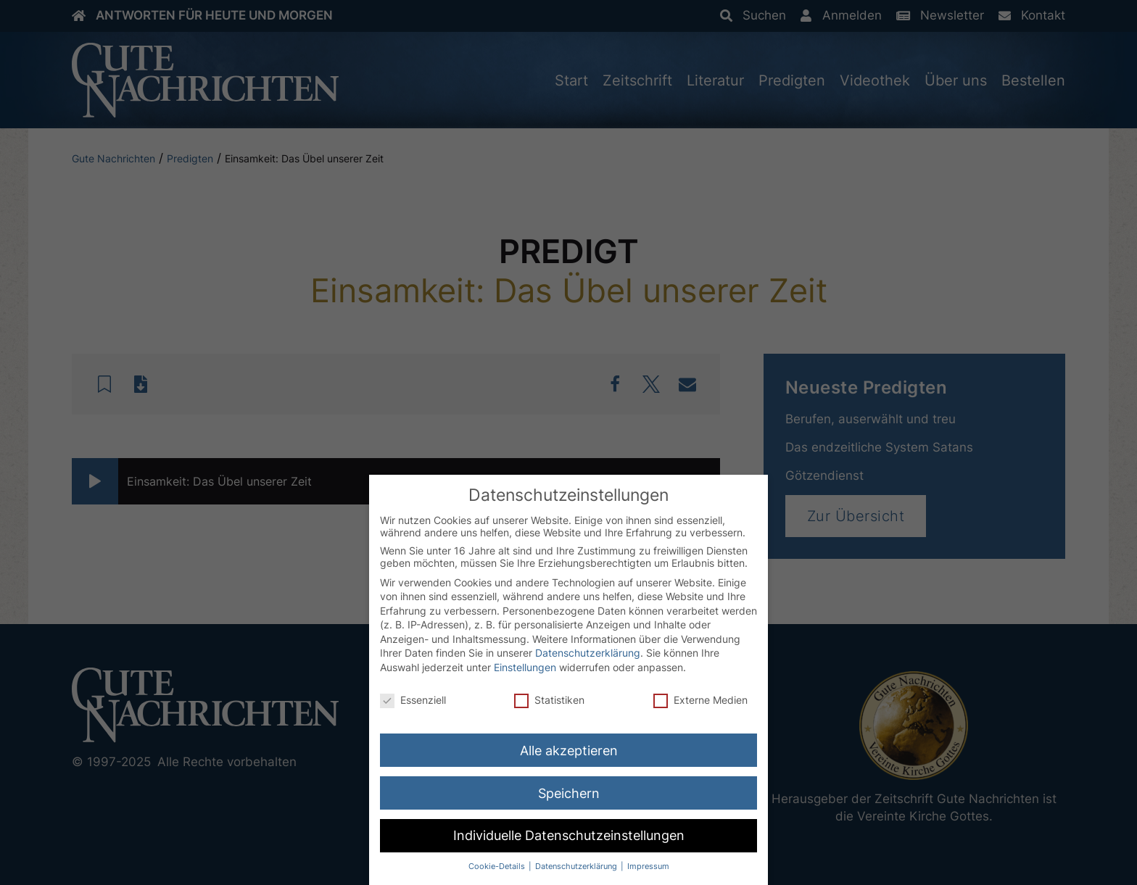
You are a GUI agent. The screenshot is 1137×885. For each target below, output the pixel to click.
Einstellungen (525, 668)
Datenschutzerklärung (587, 654)
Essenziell (413, 700)
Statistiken (549, 700)
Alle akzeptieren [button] (569, 751)
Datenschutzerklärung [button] (577, 868)
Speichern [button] (569, 794)
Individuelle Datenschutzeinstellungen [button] (569, 836)
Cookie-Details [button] (497, 868)
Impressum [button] (648, 868)
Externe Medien (700, 700)
